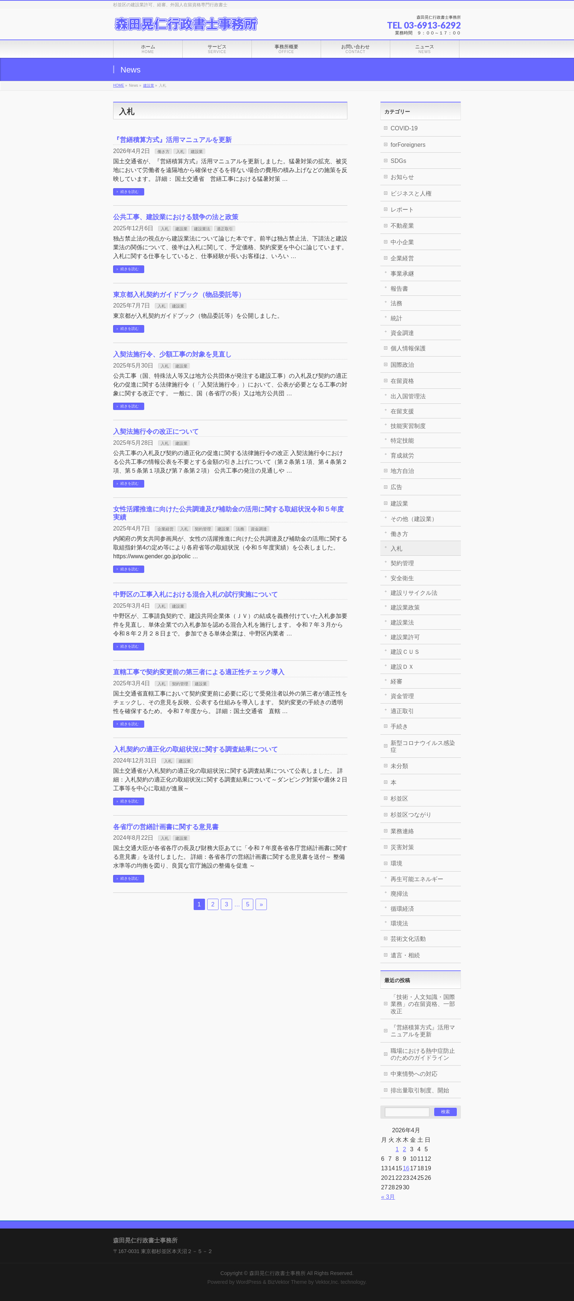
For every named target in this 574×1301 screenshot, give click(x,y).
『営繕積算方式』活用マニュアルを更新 (172, 139)
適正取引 (225, 229)
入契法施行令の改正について (156, 431)
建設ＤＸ (402, 667)
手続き (399, 726)
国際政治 (402, 365)
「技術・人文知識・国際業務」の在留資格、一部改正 (423, 1004)
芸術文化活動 (408, 939)
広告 (396, 487)
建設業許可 (405, 637)
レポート (402, 209)
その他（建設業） (414, 519)
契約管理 (203, 529)
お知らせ (402, 177)
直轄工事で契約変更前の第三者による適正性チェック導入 (198, 672)
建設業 (148, 85)
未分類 (399, 766)
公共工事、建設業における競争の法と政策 (175, 217)
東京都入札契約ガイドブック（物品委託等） (179, 294)
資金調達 (259, 529)
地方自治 (402, 471)
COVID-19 (404, 128)
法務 (240, 529)
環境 (396, 863)
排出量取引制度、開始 (420, 1090)
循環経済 (402, 909)
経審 (396, 681)
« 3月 (388, 1197)
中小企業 (402, 242)
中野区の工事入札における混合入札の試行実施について (195, 594)
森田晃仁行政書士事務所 (277, 1273)
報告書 (399, 289)
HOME (118, 85)
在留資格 (402, 381)
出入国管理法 (408, 396)
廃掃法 (399, 894)
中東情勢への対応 (414, 1074)
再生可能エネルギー (417, 879)
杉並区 (399, 798)
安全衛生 (402, 578)
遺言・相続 (405, 955)
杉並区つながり (411, 815)
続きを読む (129, 192)
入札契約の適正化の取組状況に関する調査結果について (195, 749)
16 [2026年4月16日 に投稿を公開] (406, 1168)
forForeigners (408, 145)
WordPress (248, 1282)
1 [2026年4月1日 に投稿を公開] (397, 1149)
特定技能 (402, 440)
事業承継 (402, 274)
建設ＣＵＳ (405, 652)
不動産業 (402, 226)
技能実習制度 (408, 426)
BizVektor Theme (287, 1282)
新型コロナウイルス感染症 (423, 746)
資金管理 (402, 696)
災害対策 (402, 847)
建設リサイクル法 (414, 593)
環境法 (399, 923)
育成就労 (402, 455)
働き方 (163, 151)
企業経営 (165, 529)
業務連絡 (402, 831)
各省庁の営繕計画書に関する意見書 (166, 827)
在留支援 (402, 411)
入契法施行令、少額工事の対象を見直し (172, 354)
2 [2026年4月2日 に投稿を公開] (404, 1149)
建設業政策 (405, 607)
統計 (396, 318)
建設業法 (202, 229)
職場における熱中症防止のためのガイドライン (423, 1054)
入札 (180, 151)
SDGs (398, 161)
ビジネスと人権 (411, 193)
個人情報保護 (408, 348)
